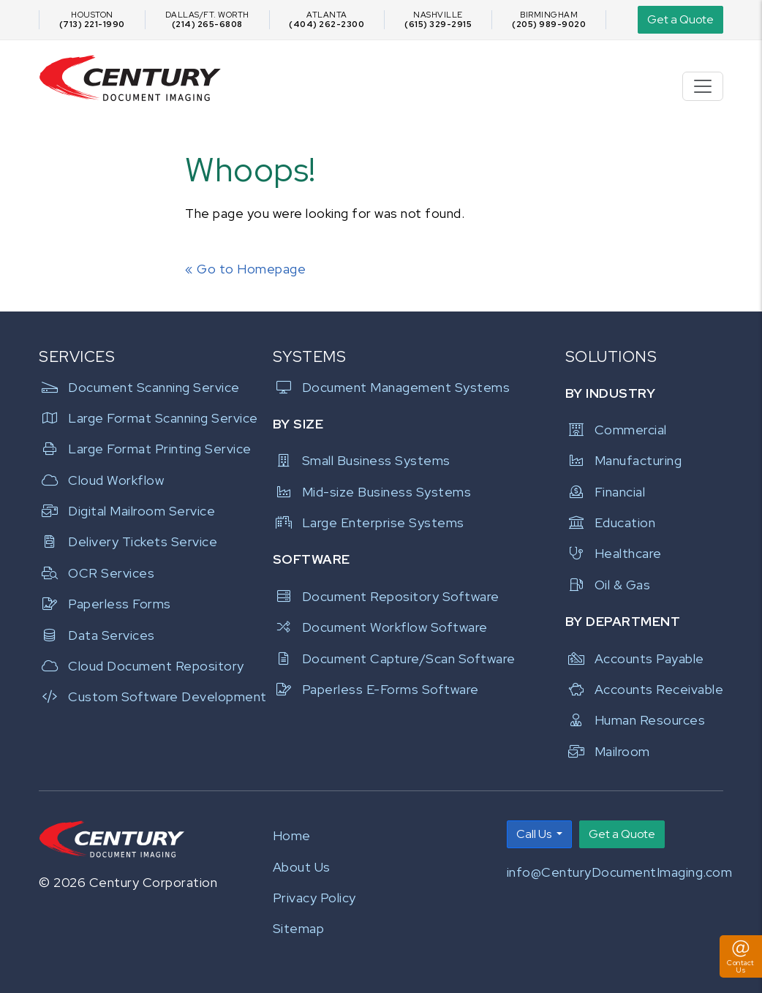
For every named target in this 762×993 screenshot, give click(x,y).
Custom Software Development (147, 696)
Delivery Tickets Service (128, 541)
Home (292, 835)
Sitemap (299, 928)
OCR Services (96, 573)
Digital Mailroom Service (127, 510)
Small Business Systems (361, 460)
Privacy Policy (314, 897)
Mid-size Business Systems (372, 491)
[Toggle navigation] (702, 86)
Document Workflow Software (380, 627)
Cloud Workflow (101, 480)
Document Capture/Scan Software (394, 658)
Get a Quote (680, 19)
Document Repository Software (386, 596)
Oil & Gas (608, 584)
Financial (605, 491)
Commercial (616, 429)
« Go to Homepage (245, 268)
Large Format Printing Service (145, 448)
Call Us (535, 834)
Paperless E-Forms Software (376, 689)
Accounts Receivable (644, 689)
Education (610, 522)
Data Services (97, 635)
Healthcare (613, 553)
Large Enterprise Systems (368, 522)
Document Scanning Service (139, 387)
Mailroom (607, 751)
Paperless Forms (105, 603)
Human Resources (635, 719)
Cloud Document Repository (141, 665)
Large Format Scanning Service (147, 417)
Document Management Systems (391, 387)
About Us (302, 866)
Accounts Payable (634, 658)
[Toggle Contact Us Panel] (741, 956)
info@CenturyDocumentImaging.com (620, 872)
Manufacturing (623, 460)
